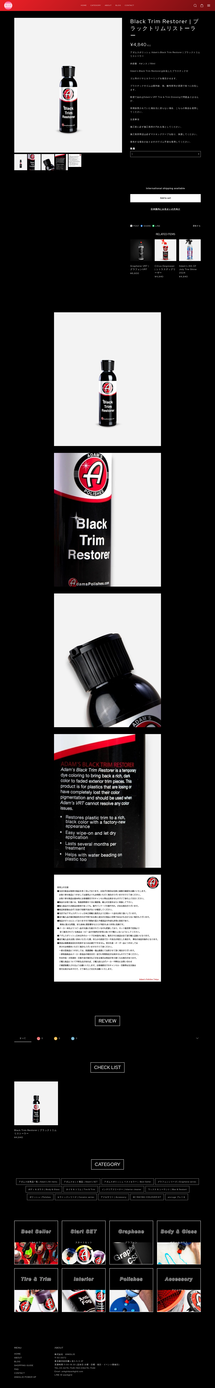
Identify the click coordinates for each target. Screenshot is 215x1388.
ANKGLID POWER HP (25, 1377)
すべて (23, 1038)
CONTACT (129, 5)
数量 (132, 148)
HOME (84, 5)
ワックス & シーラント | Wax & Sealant (167, 1189)
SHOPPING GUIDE (23, 1365)
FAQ (16, 1369)
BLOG (118, 5)
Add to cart (165, 198)
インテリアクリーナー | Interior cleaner (122, 1189)
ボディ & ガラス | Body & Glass (44, 1189)
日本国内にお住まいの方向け (165, 209)
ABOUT (108, 5)
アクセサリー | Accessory (113, 1197)
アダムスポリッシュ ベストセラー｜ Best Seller (127, 1181)
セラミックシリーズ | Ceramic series (75, 1197)
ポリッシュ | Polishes (40, 1197)
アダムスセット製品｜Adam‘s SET (81, 1181)
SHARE (146, 226)
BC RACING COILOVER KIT (147, 1197)
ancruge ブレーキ (177, 1197)
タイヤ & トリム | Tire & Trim (80, 1189)
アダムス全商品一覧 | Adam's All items (38, 1181)
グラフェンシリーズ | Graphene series (177, 1181)
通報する (197, 226)
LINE (156, 226)
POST (134, 226)
